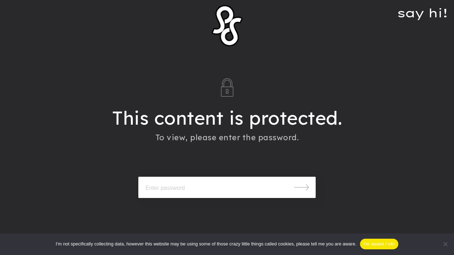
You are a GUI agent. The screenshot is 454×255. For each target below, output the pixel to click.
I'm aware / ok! (379, 243)
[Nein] (445, 244)
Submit (301, 187)
